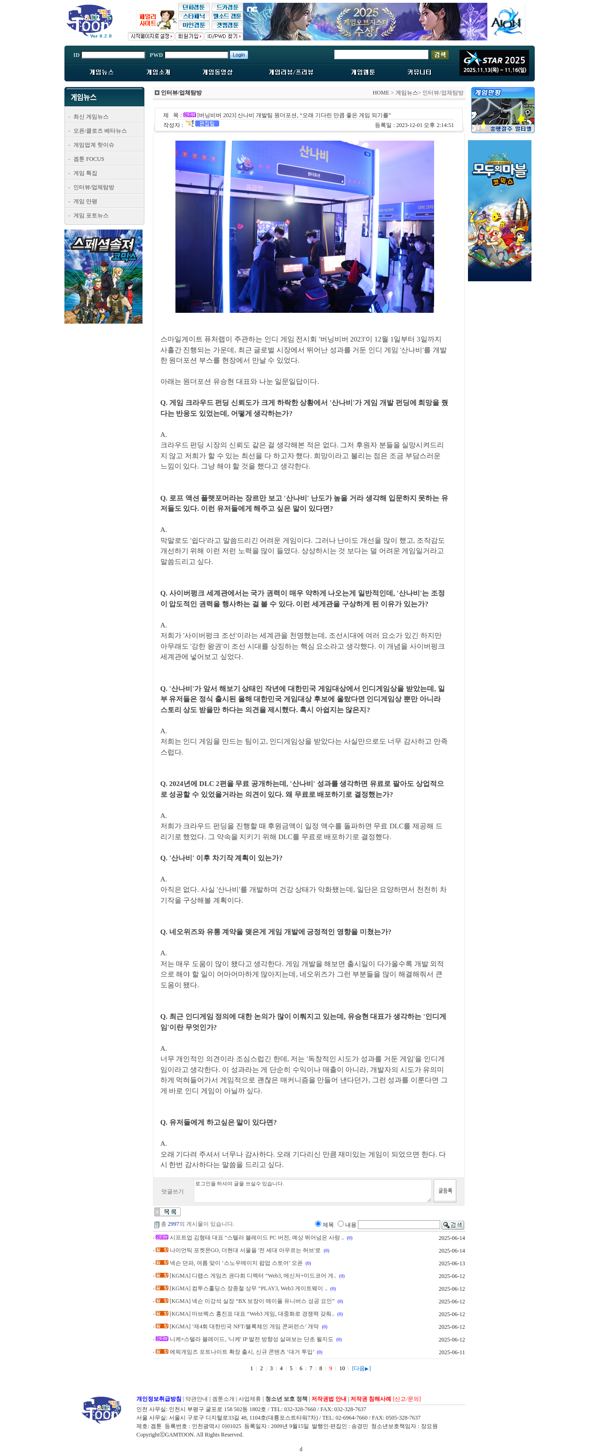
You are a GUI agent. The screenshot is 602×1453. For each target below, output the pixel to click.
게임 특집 (85, 173)
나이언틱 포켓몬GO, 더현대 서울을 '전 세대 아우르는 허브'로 (245, 1250)
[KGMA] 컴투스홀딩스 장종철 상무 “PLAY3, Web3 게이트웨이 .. (249, 1288)
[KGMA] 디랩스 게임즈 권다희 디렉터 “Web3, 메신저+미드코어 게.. (253, 1275)
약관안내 (196, 1399)
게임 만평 (85, 201)
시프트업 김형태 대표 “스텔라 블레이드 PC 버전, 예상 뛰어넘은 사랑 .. (257, 1237)
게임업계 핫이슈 (93, 145)
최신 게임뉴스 (91, 116)
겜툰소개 (223, 1399)
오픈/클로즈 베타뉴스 (100, 130)
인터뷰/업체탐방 (93, 187)
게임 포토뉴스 (91, 215)
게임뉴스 (407, 92)
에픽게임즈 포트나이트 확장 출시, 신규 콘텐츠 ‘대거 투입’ (242, 1352)
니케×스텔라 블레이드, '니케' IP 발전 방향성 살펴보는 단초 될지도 (251, 1339)
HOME (380, 92)
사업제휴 (249, 1399)
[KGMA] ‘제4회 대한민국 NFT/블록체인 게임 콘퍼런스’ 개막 (244, 1326)
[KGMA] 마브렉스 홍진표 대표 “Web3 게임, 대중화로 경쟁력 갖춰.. (252, 1313)
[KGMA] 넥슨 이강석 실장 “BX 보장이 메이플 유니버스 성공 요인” (252, 1301)
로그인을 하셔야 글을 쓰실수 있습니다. (313, 1191)
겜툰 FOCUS (88, 159)
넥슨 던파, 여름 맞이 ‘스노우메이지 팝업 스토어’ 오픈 (236, 1263)
